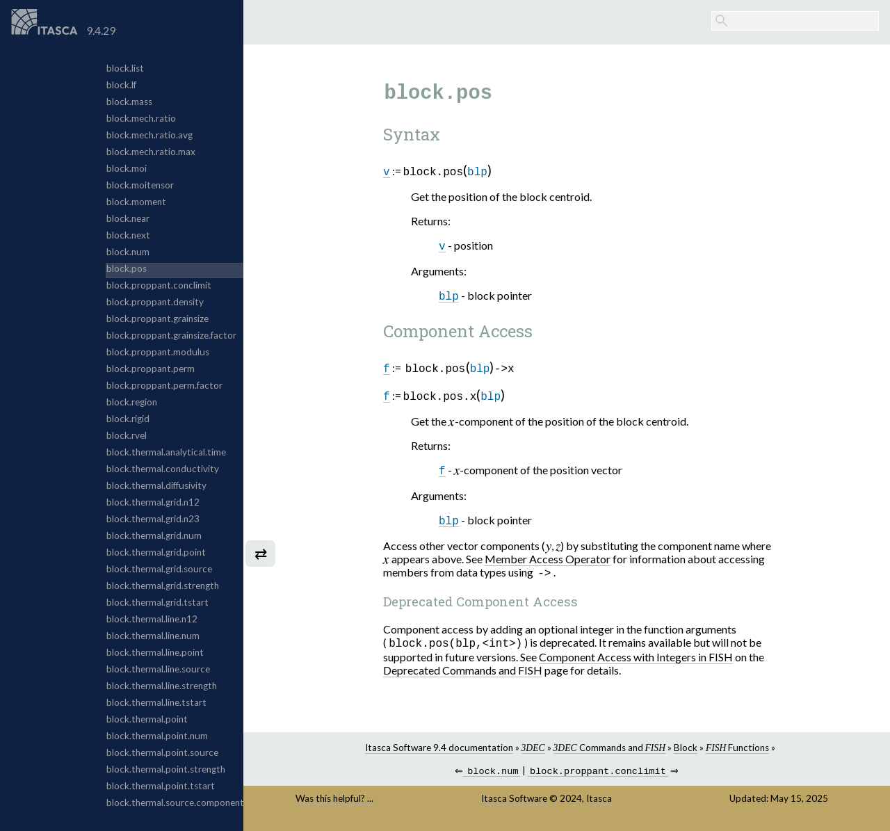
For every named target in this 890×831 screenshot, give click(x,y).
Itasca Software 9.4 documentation (439, 751)
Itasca (599, 803)
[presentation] (451, 422)
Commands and (609, 751)
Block (685, 751)
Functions (737, 751)
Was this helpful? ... (334, 803)
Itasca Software (514, 803)
